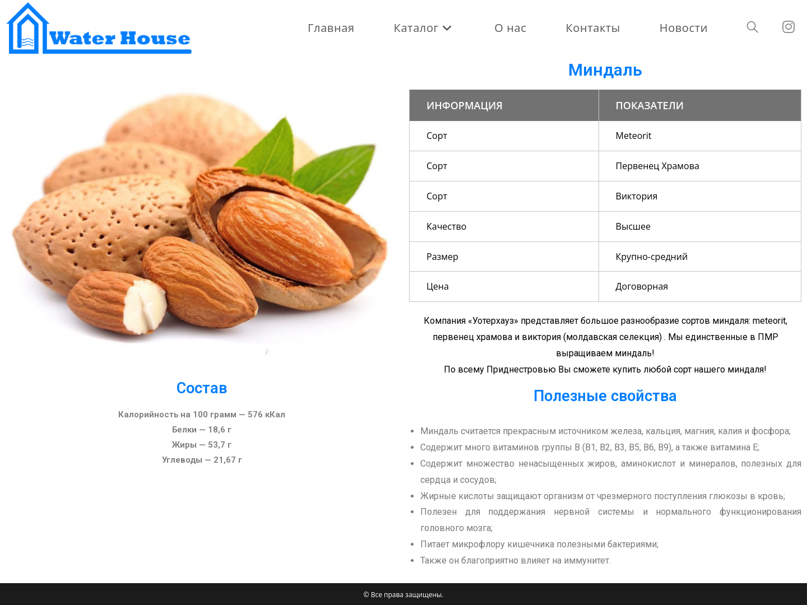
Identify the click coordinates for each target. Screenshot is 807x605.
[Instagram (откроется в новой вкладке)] (794, 27)
